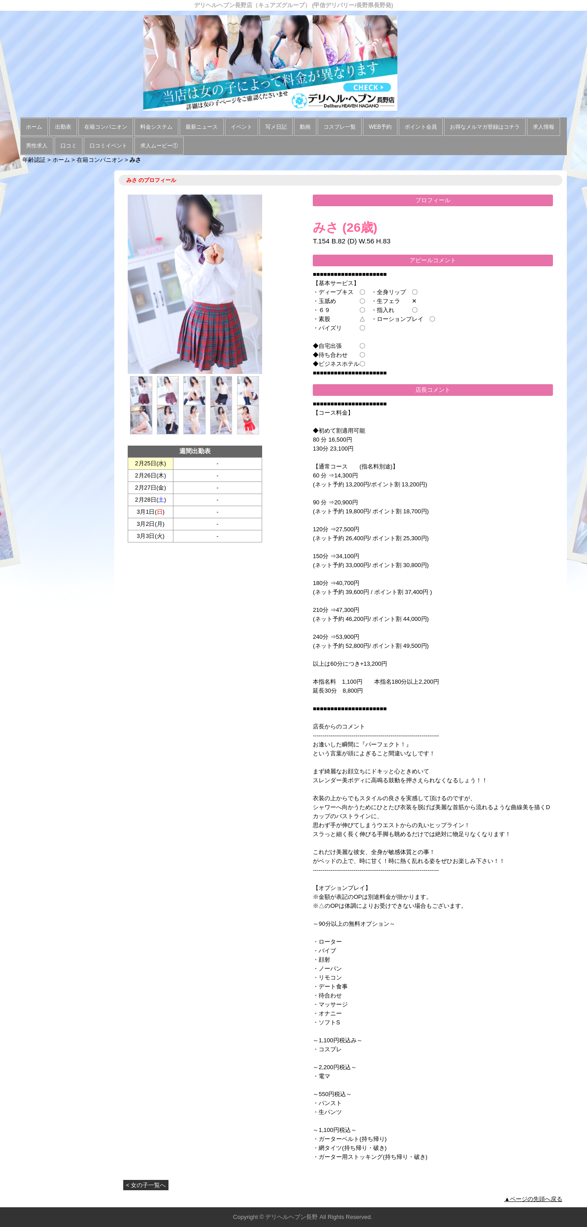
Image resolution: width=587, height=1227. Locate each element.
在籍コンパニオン (105, 127)
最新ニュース (202, 127)
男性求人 (36, 146)
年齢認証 (34, 159)
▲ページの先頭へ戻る (533, 1199)
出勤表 (63, 127)
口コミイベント (108, 146)
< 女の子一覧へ (146, 1185)
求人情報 (543, 127)
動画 (305, 127)
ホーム (34, 127)
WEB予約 (380, 127)
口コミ (68, 146)
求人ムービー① (159, 146)
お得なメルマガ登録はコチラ (485, 127)
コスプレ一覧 (340, 127)
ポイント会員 (421, 127)
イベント (241, 127)
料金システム (156, 127)
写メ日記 (276, 127)
